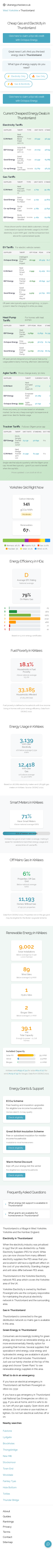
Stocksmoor (9, 1462)
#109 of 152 (14, 1073)
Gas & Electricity (18, 84)
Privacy (7, 1526)
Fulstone (7, 1431)
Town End (8, 1468)
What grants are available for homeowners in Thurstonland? (23, 1214)
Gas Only (38, 76)
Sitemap (8, 1542)
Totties (6, 1493)
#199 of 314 (23, 1070)
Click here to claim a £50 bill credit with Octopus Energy (26, 38)
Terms (6, 1531)
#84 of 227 (40, 1070)
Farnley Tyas (9, 1481)
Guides (7, 1516)
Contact (7, 1536)
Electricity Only (16, 76)
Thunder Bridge (11, 1500)
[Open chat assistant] (48, 1544)
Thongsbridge (10, 1449)
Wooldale (8, 1475)
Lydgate (7, 1437)
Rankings (8, 1521)
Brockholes (9, 1443)
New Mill (7, 1456)
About (6, 1511)
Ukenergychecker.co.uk (17, 5)
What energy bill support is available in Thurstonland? (28, 1204)
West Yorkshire (10, 10)
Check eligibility (15, 1117)
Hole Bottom (10, 1487)
